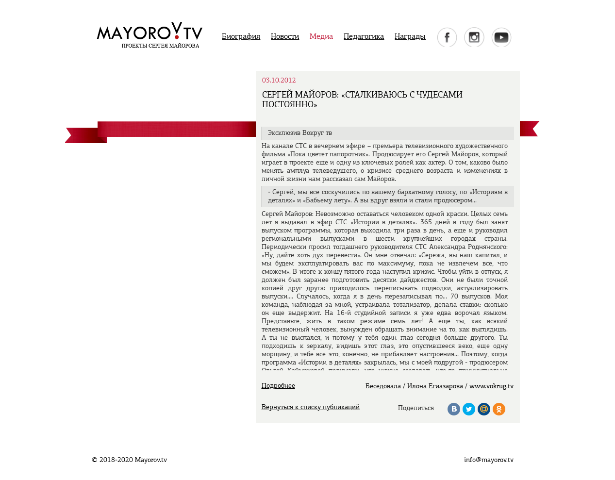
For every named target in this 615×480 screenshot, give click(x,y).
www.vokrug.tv (491, 386)
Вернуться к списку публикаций (311, 407)
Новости (285, 37)
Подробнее (278, 385)
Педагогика (364, 37)
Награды (410, 37)
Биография (241, 37)
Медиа (321, 37)
